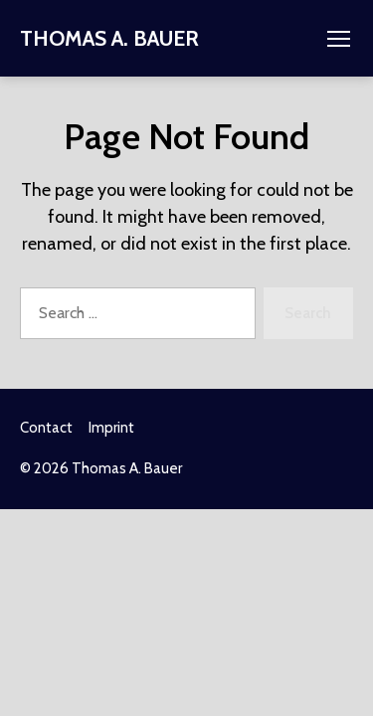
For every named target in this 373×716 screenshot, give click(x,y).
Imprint (111, 428)
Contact (46, 428)
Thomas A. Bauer (109, 38)
